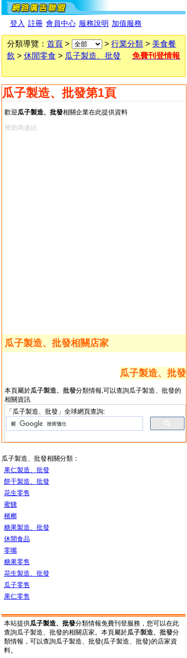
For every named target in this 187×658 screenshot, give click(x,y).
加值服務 (127, 23)
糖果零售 (17, 562)
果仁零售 (17, 596)
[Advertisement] (93, 231)
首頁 (55, 43)
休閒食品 (17, 539)
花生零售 (17, 493)
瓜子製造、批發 (93, 55)
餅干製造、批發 (26, 481)
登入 (17, 23)
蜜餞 (10, 504)
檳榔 (10, 516)
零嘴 (10, 550)
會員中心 (61, 23)
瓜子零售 (17, 585)
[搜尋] (74, 423)
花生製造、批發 (26, 573)
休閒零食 (40, 55)
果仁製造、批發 (26, 470)
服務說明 (94, 23)
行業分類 (127, 43)
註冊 (35, 23)
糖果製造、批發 (26, 527)
